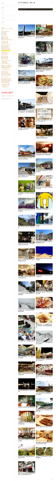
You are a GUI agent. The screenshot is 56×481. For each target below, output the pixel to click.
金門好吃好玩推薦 (5, 37)
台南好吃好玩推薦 (4, 61)
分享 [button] (36, 55)
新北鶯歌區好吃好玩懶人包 (6, 49)
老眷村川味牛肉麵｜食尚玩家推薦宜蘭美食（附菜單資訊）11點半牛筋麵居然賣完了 (26, 112)
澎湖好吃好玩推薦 (5, 36)
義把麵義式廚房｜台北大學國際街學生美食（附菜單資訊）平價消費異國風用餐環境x (44, 325)
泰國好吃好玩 (4, 32)
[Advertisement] (35, 17)
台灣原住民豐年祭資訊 (6, 81)
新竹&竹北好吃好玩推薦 (5, 53)
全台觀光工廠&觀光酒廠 (6, 74)
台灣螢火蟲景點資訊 (5, 82)
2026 (2, 8)
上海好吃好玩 (4, 35)
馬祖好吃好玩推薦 (5, 38)
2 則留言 (38, 260)
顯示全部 (51, 9)
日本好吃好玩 (4, 33)
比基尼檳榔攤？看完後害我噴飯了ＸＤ (43, 209)
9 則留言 (20, 130)
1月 (3, 12)
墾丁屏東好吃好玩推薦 (5, 63)
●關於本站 (2, 3)
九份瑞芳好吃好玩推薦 (5, 47)
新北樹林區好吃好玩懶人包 (6, 48)
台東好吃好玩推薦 (5, 43)
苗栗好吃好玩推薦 (4, 54)
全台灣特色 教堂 (5, 71)
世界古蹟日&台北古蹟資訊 (6, 75)
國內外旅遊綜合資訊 (5, 31)
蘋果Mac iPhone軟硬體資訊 (6, 65)
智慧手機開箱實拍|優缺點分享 (7, 67)
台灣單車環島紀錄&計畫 (6, 69)
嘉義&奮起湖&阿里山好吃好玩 (6, 60)
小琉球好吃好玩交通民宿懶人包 (7, 39)
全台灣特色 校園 (5, 72)
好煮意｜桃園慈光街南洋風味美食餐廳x (44, 426)
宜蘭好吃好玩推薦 (5, 41)
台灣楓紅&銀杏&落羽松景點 (6, 78)
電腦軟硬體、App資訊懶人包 (6, 66)
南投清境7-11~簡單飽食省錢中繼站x (43, 308)
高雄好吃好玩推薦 (4, 62)
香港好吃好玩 (4, 34)
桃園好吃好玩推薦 (4, 52)
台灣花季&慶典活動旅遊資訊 (7, 80)
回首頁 (2, 2)
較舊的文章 (51, 478)
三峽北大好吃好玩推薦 (5, 50)
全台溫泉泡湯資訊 (5, 76)
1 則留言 (20, 67)
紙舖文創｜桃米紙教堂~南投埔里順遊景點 (26, 407)
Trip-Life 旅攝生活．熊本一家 (26, 2)
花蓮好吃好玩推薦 (5, 42)
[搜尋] (52, 2)
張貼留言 (38, 55)
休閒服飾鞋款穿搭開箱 (6, 84)
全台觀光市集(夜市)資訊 (6, 73)
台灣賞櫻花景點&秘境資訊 (6, 79)
